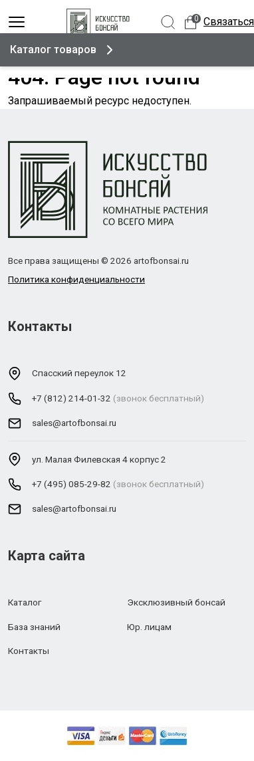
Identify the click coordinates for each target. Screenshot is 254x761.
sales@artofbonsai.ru (74, 422)
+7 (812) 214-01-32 (71, 398)
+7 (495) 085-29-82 (71, 484)
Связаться (228, 21)
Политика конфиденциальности (76, 279)
